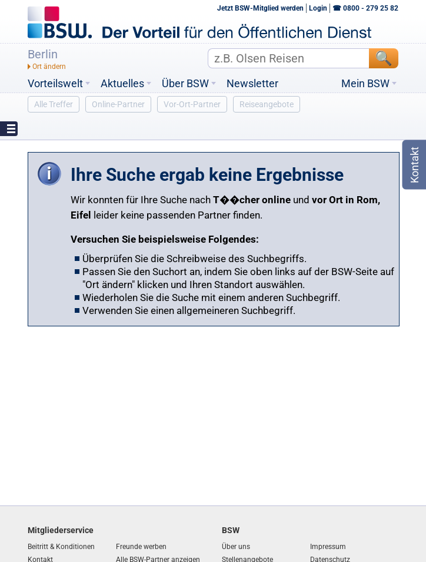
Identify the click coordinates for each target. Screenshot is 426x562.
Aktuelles (122, 84)
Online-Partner (118, 104)
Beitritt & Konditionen (61, 547)
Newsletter (252, 84)
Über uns (236, 547)
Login (318, 8)
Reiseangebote (266, 104)
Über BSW (185, 84)
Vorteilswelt (55, 84)
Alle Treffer (53, 104)
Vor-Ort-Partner (192, 104)
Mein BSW (365, 84)
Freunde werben (141, 547)
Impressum (328, 547)
